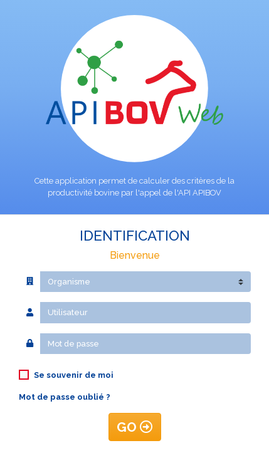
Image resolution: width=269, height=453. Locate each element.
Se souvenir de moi (73, 375)
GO (135, 427)
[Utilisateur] (145, 312)
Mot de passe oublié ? (64, 397)
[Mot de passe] (145, 343)
